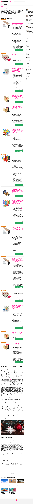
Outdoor (22, 208)
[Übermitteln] (24, 1)
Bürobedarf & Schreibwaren (28, 43)
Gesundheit (19, 3)
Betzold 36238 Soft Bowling (16, 54)
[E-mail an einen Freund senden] (13, 473)
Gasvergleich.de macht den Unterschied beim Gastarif (30, 16)
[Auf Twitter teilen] (12, 473)
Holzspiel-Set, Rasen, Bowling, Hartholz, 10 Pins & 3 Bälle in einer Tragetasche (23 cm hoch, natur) (17, 107)
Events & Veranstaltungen (28, 51)
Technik (26, 3)
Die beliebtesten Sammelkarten (19, 484)
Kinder (17, 74)
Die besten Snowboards (4, 483)
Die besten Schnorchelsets (11, 484)
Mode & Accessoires (28, 69)
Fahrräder (27, 54)
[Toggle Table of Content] (4, 15)
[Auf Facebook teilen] (11, 473)
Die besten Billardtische (3, 493)
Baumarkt (2, 3)
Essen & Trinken (9, 3)
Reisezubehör (28, 73)
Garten (14, 32)
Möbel (27, 67)
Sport (10, 379)
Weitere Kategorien (4, 4)
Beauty (5, 3)
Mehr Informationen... (19, 50)
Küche (27, 66)
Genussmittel (15, 3)
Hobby (2, 6)
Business (27, 46)
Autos (27, 38)
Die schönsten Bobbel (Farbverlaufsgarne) (12, 493)
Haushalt (23, 3)
